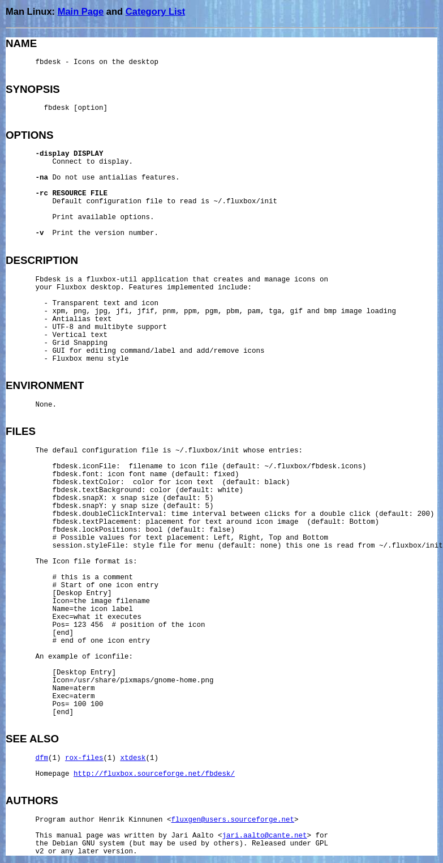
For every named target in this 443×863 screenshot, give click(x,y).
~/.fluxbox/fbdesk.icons (314, 467)
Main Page (81, 11)
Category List (155, 11)
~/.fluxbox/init (246, 202)
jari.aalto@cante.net (264, 836)
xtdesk (133, 758)
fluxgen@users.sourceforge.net (233, 820)
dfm (42, 758)
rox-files (84, 758)
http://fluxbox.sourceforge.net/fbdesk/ (154, 774)
